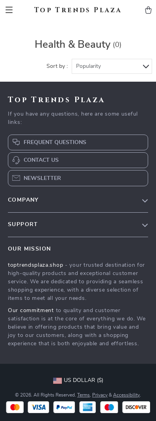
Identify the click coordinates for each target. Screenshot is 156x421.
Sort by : (57, 66)
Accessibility (126, 395)
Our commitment (31, 310)
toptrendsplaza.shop (35, 265)
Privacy (100, 395)
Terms (83, 395)
